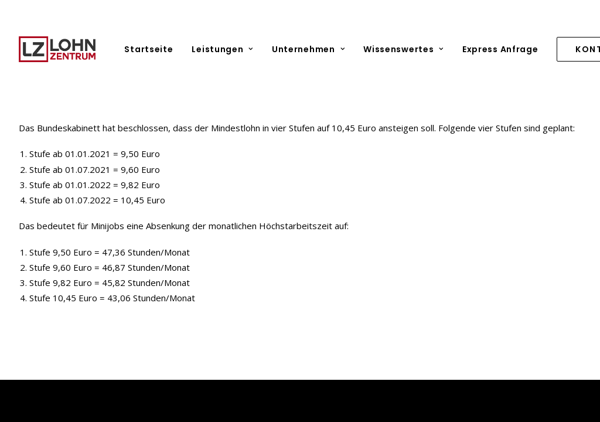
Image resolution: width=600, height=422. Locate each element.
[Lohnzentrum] (57, 49)
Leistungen (222, 49)
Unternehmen (308, 49)
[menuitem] (152, 49)
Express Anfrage (500, 49)
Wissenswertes (403, 49)
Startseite (148, 49)
